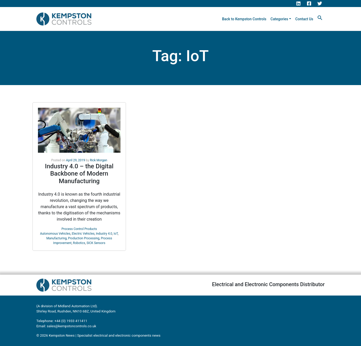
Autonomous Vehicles (55, 233)
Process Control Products (79, 229)
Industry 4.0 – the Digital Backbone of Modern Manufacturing (79, 174)
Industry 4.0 (104, 233)
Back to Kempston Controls (244, 19)
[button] (320, 17)
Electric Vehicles (83, 233)
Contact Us (304, 19)
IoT (115, 233)
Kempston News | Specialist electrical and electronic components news (105, 335)
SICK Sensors (95, 243)
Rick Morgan (98, 160)
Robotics (79, 243)
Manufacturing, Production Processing (72, 238)
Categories (279, 19)
